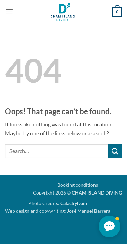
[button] (9, 11)
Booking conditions (77, 185)
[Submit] (115, 151)
